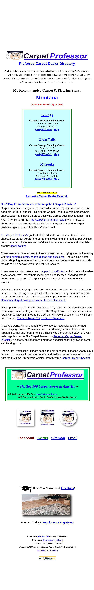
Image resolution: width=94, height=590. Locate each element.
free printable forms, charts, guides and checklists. (35, 256)
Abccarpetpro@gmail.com (52, 540)
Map (56, 129)
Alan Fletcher (43, 536)
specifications (18, 245)
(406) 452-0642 (43, 154)
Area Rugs (67, 488)
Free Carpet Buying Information (47, 219)
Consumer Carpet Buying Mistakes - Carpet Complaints (33, 300)
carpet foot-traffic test (53, 271)
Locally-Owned (43, 394)
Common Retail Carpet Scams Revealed (40, 318)
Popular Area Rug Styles (57, 522)
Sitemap (58, 438)
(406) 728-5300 (43, 179)
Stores (54, 394)
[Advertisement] (42, 23)
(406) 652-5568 (43, 129)
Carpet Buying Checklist (76, 357)
